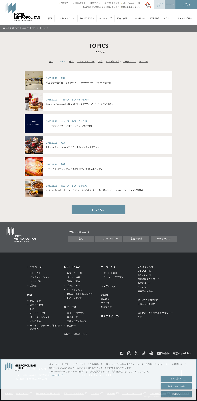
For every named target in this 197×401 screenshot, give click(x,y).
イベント (143, 61)
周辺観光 (154, 18)
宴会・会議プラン (75, 313)
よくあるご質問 (78, 3)
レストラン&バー (73, 267)
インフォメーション (39, 277)
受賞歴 (33, 285)
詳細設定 (176, 394)
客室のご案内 (36, 304)
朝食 (32, 309)
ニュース (61, 61)
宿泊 (50, 18)
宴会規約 (71, 325)
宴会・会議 (122, 18)
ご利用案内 (35, 321)
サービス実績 (110, 273)
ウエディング (105, 18)
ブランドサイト (159, 4)
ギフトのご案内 (74, 289)
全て (51, 61)
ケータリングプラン (113, 277)
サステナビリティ (185, 18)
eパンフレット (145, 274)
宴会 (100, 61)
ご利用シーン (73, 285)
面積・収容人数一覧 (76, 321)
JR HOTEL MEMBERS (148, 300)
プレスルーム (144, 270)
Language (170, 4)
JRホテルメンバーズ (131, 3)
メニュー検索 (73, 277)
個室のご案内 (73, 281)
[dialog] (98, 379)
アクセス (167, 18)
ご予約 (186, 4)
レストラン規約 (74, 297)
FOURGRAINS (87, 18)
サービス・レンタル (39, 317)
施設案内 (64, 3)
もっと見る (98, 210)
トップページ (34, 267)
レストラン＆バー (66, 18)
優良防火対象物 (145, 291)
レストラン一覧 (74, 273)
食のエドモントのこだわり (80, 293)
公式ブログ (106, 307)
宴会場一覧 (72, 317)
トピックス (35, 273)
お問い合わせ (95, 3)
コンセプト (35, 281)
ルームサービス (37, 313)
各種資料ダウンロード (148, 279)
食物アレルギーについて (76, 334)
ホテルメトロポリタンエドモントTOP (20, 28)
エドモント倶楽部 (112, 3)
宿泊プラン (35, 300)
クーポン (142, 287)
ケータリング (139, 18)
